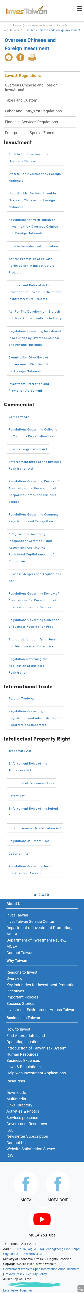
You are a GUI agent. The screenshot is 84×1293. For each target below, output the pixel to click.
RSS (9, 1155)
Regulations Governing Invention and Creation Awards (33, 869)
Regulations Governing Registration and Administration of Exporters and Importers (35, 718)
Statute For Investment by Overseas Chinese (28, 157)
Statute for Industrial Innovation (33, 246)
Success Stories (20, 1003)
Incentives (15, 991)
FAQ (9, 1130)
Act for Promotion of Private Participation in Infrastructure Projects (32, 265)
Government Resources (26, 1124)
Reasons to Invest (21, 972)
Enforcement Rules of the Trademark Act (28, 767)
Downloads (16, 1092)
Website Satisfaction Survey (30, 1149)
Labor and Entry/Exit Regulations (33, 111)
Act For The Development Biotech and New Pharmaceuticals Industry (35, 315)
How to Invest (18, 1029)
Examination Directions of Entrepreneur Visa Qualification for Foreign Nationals (33, 364)
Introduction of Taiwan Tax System (36, 1048)
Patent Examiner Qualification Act (35, 828)
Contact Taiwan (19, 952)
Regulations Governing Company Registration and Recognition (34, 518)
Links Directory (19, 1105)
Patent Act (17, 796)
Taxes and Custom (21, 100)
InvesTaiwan (17, 915)
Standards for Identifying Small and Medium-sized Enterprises (33, 642)
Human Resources (22, 1054)
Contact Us (16, 1142)
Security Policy (36, 1274)
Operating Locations (24, 1041)
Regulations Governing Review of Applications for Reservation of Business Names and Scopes (34, 600)
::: (5, 1165)
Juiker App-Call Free (17, 1279)
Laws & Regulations (23, 75)
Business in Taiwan (39, 25)
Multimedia (16, 1099)
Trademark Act (20, 751)
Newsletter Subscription (27, 1136)
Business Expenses (23, 1060)
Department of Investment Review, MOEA (36, 943)
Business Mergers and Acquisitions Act (35, 577)
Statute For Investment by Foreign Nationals (35, 177)
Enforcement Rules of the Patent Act (33, 812)
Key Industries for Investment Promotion (41, 985)
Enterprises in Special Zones (29, 132)
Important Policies (22, 997)
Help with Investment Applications (36, 1073)
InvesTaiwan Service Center (30, 921)
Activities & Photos (22, 1111)
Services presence (22, 1117)
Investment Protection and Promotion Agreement (29, 387)
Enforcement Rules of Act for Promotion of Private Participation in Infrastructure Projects (35, 292)
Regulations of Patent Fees (29, 841)
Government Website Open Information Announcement (41, 1269)
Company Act (19, 417)
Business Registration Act (28, 449)
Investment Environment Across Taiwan (40, 1009)
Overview (14, 978)
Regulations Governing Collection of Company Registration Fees (34, 433)
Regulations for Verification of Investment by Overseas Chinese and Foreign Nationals (33, 226)
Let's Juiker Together (17, 1290)
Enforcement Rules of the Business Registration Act (35, 465)
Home (17, 25)
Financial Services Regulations (31, 122)
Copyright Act (19, 853)
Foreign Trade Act (22, 698)
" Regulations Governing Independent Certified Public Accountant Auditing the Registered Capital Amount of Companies (31, 547)
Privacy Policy (14, 1274)
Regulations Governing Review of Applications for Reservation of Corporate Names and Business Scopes (34, 491)
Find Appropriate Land (25, 1035)
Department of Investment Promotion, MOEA (39, 930)
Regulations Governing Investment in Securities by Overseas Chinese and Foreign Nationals (35, 338)
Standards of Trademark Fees (31, 783)
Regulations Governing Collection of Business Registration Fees (34, 623)
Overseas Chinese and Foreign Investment (31, 87)
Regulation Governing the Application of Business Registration (28, 665)
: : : (5, 25)
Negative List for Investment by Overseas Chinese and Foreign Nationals (33, 200)
